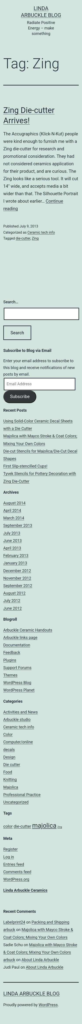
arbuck (9, 929)
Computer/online (18, 742)
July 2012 (11, 600)
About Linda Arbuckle (40, 959)
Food (7, 772)
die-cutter (23, 238)
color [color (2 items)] (8, 826)
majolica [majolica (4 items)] (44, 825)
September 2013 (17, 525)
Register (10, 849)
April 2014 (12, 510)
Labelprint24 (14, 922)
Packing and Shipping (50, 922)
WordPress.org (16, 879)
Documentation (16, 645)
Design (9, 757)
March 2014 (13, 518)
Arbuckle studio (17, 719)
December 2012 (17, 570)
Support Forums (17, 667)
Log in (8, 857)
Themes (10, 675)
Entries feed (13, 864)
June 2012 (12, 608)
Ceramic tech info (41, 232)
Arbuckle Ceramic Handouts (27, 630)
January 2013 (15, 563)
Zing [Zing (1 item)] (59, 827)
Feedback (11, 652)
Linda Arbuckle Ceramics (25, 890)
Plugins (9, 660)
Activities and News (20, 712)
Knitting (10, 779)
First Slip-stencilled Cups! (25, 466)
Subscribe (20, 396)
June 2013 (12, 540)
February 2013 (15, 555)
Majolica (10, 787)
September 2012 (17, 585)
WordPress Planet (19, 690)
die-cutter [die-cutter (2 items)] (22, 826)
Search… (10, 302)
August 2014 (14, 503)
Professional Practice (21, 794)
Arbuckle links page (20, 637)
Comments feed (17, 871)
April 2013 (12, 548)
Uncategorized (16, 802)
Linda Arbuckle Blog (31, 994)
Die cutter (11, 764)
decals (9, 749)
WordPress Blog (17, 682)
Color (8, 734)
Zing (35, 238)
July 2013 (11, 533)
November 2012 (17, 578)
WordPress (48, 1004)
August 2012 (14, 593)
